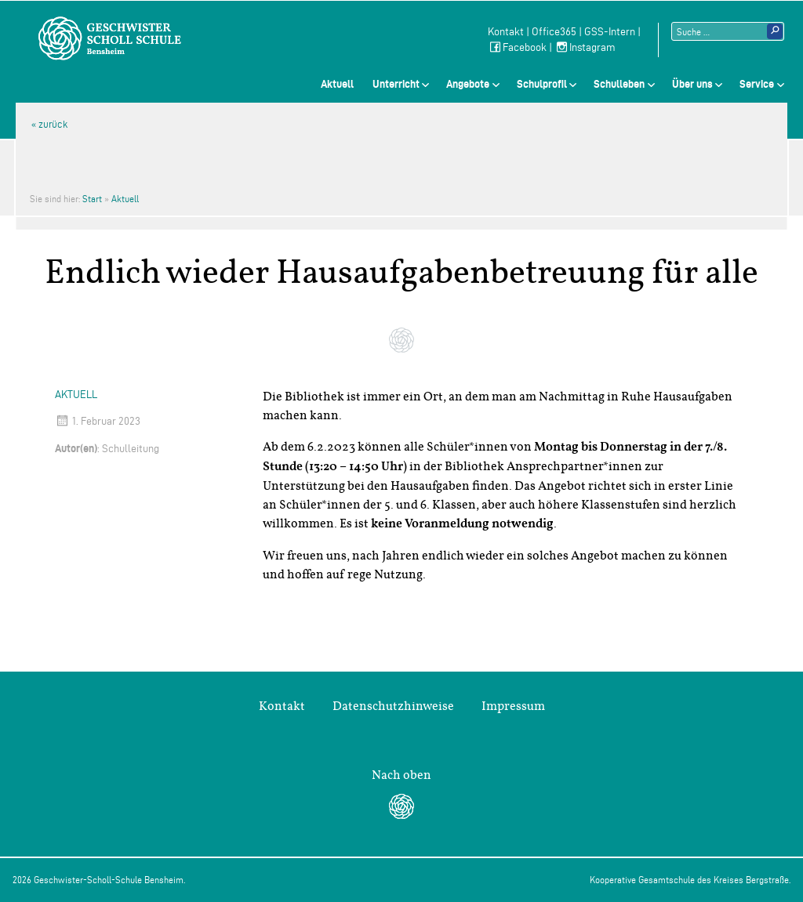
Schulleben (619, 84)
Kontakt (506, 32)
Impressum (513, 706)
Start (92, 199)
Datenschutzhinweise (393, 706)
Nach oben (401, 775)
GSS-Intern (609, 32)
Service (756, 84)
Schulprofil (542, 84)
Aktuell (337, 84)
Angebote (467, 84)
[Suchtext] (727, 31)
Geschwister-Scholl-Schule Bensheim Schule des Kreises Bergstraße (110, 38)
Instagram (585, 47)
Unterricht (396, 84)
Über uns (692, 84)
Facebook (517, 47)
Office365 (554, 32)
